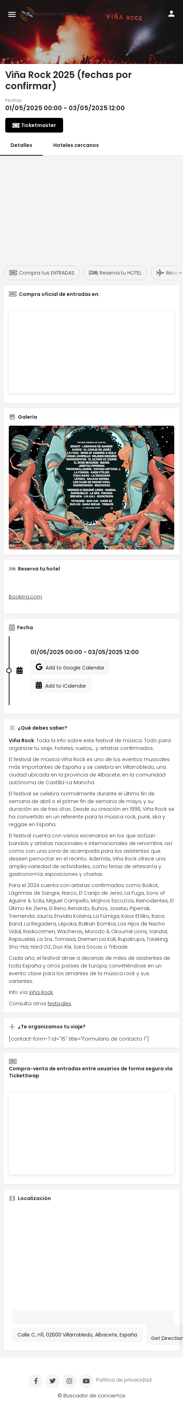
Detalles (21, 145)
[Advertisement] (91, 208)
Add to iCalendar (61, 685)
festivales (59, 1003)
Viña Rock (41, 992)
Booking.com (25, 596)
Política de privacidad (123, 1379)
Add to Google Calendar (70, 667)
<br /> (91, 352)
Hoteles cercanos (76, 145)
